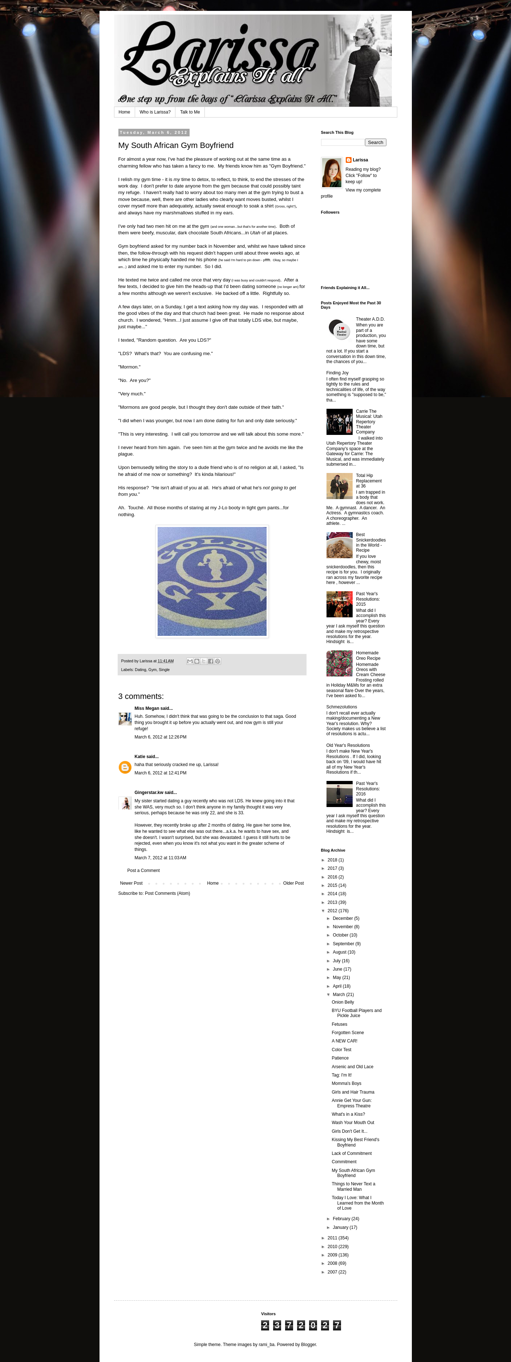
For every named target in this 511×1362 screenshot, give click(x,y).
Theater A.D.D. (370, 319)
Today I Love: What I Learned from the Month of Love (358, 1203)
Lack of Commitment (352, 1153)
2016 (333, 877)
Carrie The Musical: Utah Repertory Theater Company (369, 422)
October (341, 935)
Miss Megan (147, 708)
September (344, 943)
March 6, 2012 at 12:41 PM (161, 772)
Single (164, 669)
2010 (333, 1246)
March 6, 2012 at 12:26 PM (161, 737)
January (341, 1227)
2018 (333, 860)
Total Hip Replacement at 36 (369, 481)
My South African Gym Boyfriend (353, 1173)
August (340, 952)
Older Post (293, 883)
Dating (140, 669)
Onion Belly (343, 1002)
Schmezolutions (342, 706)
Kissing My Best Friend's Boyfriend (355, 1142)
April (337, 986)
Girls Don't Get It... (349, 1131)
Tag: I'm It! (342, 1075)
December (343, 918)
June (338, 969)
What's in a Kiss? (348, 1114)
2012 (333, 910)
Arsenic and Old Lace (352, 1066)
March (339, 994)
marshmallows (178, 212)
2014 (333, 893)
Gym (153, 669)
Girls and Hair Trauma (353, 1092)
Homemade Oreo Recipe (368, 655)
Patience (340, 1058)
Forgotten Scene (348, 1032)
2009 (333, 1255)
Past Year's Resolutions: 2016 (368, 789)
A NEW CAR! (344, 1041)
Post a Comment (143, 870)
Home (124, 112)
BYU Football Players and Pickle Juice (356, 1013)
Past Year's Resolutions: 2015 (368, 599)
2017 (333, 868)
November (343, 926)
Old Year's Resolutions (348, 745)
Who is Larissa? (155, 112)
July (337, 960)
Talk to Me (190, 112)
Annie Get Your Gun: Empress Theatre (352, 1103)
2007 (333, 1272)
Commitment (344, 1161)
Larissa (360, 159)
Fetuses (339, 1024)
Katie (140, 756)
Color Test (341, 1049)
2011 (333, 1237)
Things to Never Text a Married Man (353, 1186)
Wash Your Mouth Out (353, 1122)
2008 (333, 1263)
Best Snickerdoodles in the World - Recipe (371, 542)
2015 (333, 885)
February (342, 1218)
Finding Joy (338, 372)
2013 (333, 902)
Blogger (308, 1344)
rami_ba (266, 1344)
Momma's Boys (346, 1083)
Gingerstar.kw (149, 792)
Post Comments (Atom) (167, 893)
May (337, 977)
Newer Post (131, 883)
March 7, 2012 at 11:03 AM (160, 857)
